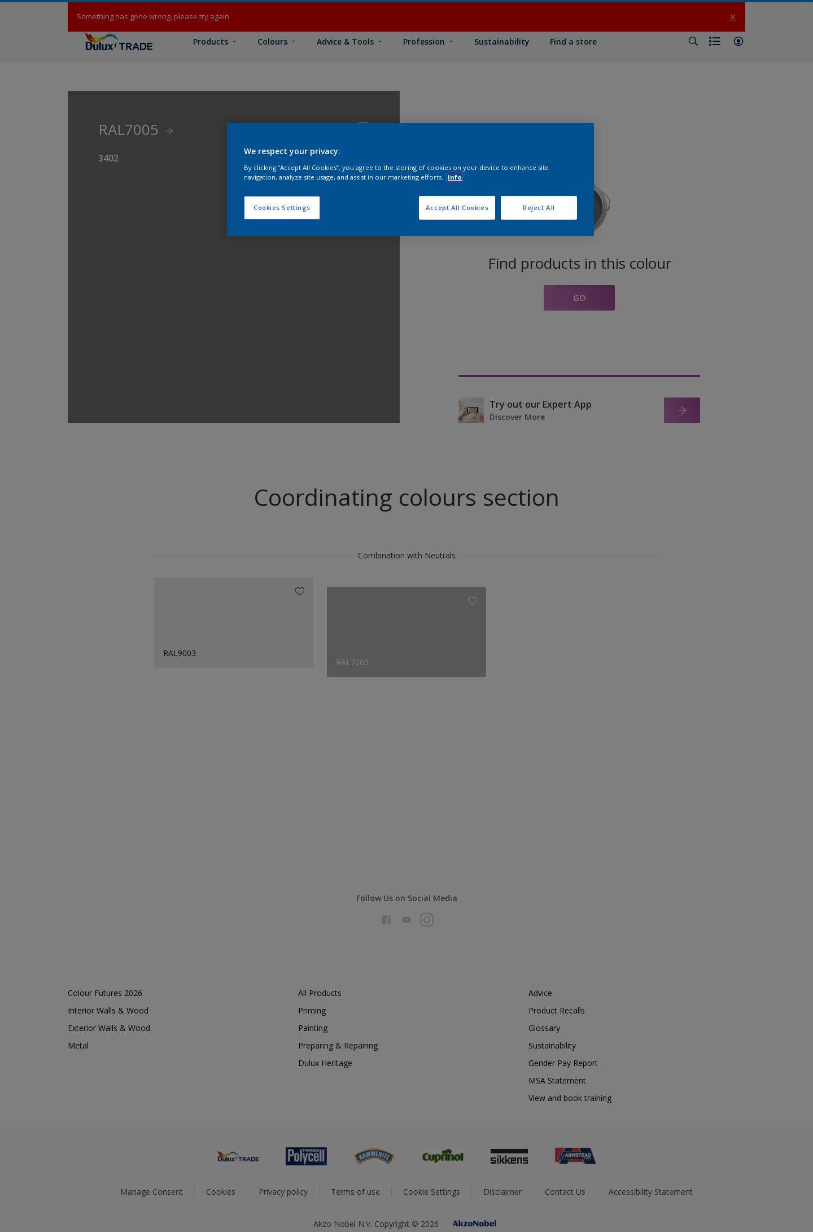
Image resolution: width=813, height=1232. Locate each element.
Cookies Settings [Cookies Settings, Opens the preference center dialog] (282, 207)
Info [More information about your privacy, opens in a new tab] (455, 177)
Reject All (539, 207)
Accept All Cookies (457, 207)
